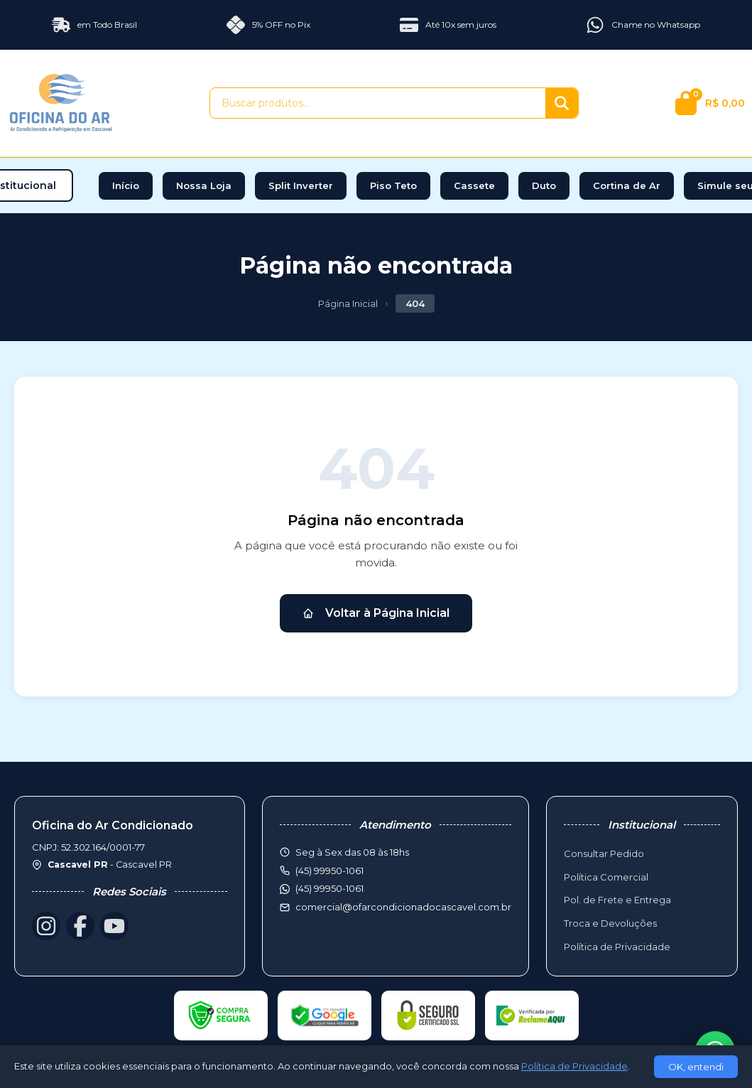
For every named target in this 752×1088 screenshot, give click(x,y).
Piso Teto (393, 185)
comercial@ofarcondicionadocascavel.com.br (403, 906)
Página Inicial (348, 303)
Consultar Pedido (604, 853)
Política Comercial (606, 877)
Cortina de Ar (626, 185)
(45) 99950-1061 (329, 888)
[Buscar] (561, 103)
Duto (544, 185)
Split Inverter (300, 185)
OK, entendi (696, 1066)
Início (125, 185)
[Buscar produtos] (377, 103)
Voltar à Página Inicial (376, 613)
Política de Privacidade (617, 946)
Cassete (474, 185)
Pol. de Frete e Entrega (617, 899)
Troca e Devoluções (610, 923)
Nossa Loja (203, 185)
